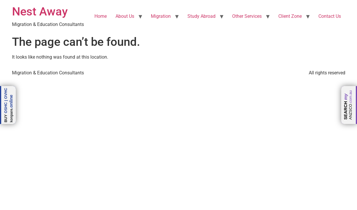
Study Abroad (201, 16)
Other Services (247, 16)
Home (100, 16)
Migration (161, 16)
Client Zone (290, 16)
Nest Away (40, 11)
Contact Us (329, 16)
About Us (124, 16)
